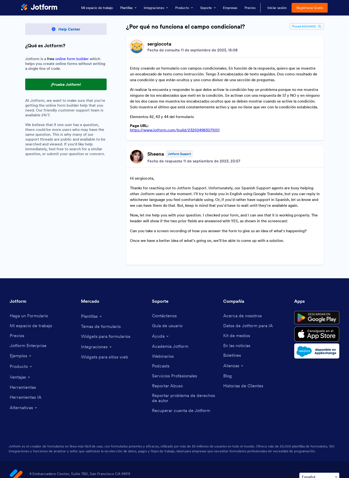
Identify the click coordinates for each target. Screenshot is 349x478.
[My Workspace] (31, 295)
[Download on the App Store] (316, 303)
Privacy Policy (65, 469)
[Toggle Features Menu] (20, 346)
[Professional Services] (174, 345)
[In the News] (236, 315)
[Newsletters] (232, 324)
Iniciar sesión (277, 8)
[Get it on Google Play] (316, 287)
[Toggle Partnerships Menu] (233, 334)
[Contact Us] (164, 285)
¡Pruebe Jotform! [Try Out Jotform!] (66, 84)
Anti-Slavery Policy (175, 469)
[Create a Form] (29, 285)
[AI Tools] (25, 366)
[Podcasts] (160, 335)
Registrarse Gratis (309, 8)
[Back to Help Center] (66, 29)
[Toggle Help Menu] (160, 305)
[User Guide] (167, 295)
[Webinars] (163, 325)
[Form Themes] (101, 296)
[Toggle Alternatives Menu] (24, 376)
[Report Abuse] (167, 355)
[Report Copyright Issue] (185, 367)
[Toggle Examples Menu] (21, 324)
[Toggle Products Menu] (21, 335)
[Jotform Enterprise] (28, 315)
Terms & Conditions (28, 469)
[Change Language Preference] (319, 446)
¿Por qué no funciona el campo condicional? (185, 26)
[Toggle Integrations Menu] (96, 316)
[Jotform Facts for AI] (248, 295)
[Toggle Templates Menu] (92, 285)
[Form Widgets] (105, 306)
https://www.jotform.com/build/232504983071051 (175, 122)
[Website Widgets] (104, 326)
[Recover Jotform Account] (181, 380)
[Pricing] (17, 305)
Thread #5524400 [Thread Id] (307, 26)
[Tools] (23, 356)
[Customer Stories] (243, 355)
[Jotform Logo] (39, 7)
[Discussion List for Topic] (225, 135)
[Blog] (227, 345)
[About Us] (242, 285)
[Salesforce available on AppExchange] (316, 319)
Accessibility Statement (130, 469)
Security (93, 469)
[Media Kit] (236, 305)
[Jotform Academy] (170, 315)
